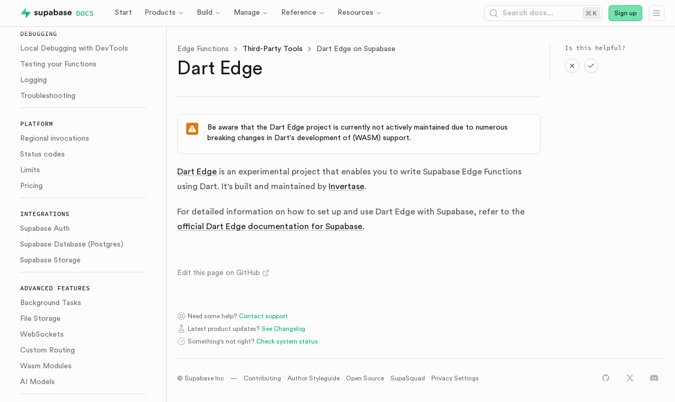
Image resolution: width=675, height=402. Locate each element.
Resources (360, 12)
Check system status (287, 341)
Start (123, 12)
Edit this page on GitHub (223, 273)
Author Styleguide (313, 378)
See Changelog (283, 329)
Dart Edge (197, 172)
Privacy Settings (455, 378)
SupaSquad (407, 378)
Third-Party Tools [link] (273, 49)
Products (164, 12)
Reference (303, 12)
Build (209, 12)
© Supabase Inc (200, 378)
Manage (251, 12)
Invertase (346, 186)
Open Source (365, 378)
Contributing (262, 378)
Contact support (263, 316)
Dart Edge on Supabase (356, 49)
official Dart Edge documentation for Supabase (269, 226)
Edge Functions (203, 49)
